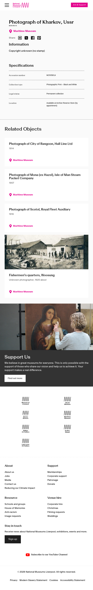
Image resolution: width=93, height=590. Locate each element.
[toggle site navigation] (7, 5)
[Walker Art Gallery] (26, 429)
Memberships (54, 472)
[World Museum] (67, 401)
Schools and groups (15, 504)
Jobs (7, 476)
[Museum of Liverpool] (26, 401)
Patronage (52, 480)
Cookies (53, 580)
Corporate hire (55, 504)
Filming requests (56, 512)
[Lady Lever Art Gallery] (26, 443)
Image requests (13, 516)
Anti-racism (11, 512)
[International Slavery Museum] (26, 415)
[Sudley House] (67, 429)
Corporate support (57, 476)
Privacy (13, 580)
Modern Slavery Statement (33, 580)
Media (8, 480)
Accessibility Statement (72, 580)
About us (9, 472)
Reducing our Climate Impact (20, 488)
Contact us (10, 484)
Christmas (52, 508)
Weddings (52, 516)
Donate (51, 484)
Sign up (12, 539)
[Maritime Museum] (67, 415)
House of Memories (15, 508)
